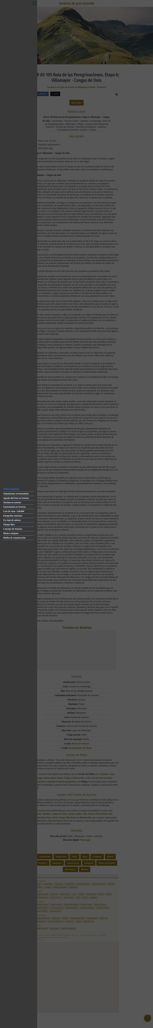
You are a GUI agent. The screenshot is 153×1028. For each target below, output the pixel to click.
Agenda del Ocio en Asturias (16, 498)
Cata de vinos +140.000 (13, 511)
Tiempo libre (9, 524)
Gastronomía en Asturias (14, 507)
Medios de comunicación (14, 538)
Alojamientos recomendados (16, 493)
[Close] (34, 3)
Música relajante (10, 533)
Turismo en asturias (12, 502)
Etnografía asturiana (12, 515)
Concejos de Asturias (12, 529)
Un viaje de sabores (12, 520)
